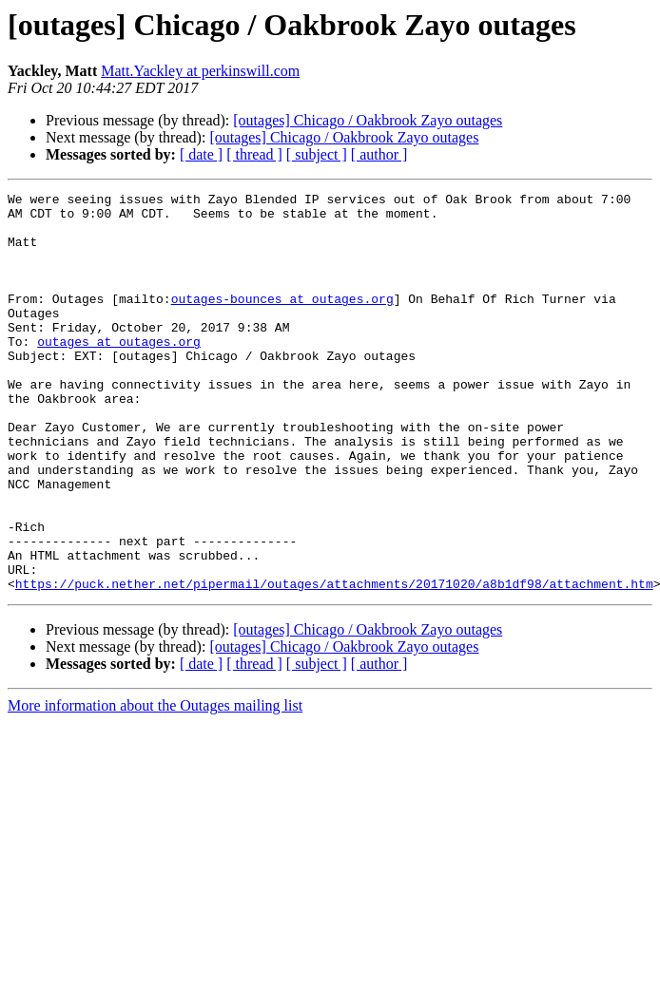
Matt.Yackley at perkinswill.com (200, 71)
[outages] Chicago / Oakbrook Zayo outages (367, 120)
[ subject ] (316, 154)
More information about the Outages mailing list (155, 785)
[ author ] (379, 154)
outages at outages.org (119, 372)
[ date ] (201, 154)
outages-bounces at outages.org (282, 321)
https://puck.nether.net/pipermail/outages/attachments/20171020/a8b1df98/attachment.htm (334, 663)
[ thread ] (254, 154)
